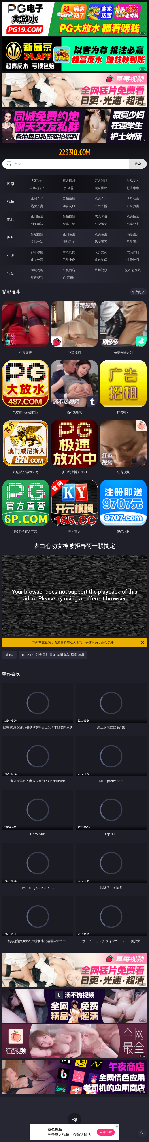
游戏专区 (133, 180)
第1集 (9, 655)
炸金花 (69, 188)
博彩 (10, 183)
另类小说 (69, 259)
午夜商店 (69, 270)
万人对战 (101, 180)
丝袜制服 (69, 206)
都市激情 (37, 252)
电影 (10, 219)
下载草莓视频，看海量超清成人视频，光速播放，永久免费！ (88, 642)
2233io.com (74, 152)
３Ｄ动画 (133, 198)
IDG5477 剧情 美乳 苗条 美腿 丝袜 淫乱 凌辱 (53, 655)
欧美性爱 (133, 216)
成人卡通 (101, 216)
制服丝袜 (37, 224)
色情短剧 (69, 277)
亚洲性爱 (37, 216)
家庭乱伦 (69, 252)
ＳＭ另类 (133, 206)
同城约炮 (37, 270)
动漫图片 (133, 234)
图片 (10, 237)
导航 (10, 273)
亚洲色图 (69, 234)
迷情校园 (37, 259)
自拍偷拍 (69, 198)
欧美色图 (101, 234)
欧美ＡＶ (101, 198)
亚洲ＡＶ (37, 198)
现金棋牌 (101, 188)
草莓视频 (101, 270)
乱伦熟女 (101, 224)
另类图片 (133, 242)
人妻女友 (101, 252)
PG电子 (37, 180)
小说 (10, 255)
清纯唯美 (69, 242)
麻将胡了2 (37, 188)
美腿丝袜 (37, 242)
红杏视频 (37, 277)
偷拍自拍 (69, 216)
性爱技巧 (133, 259)
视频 (10, 201)
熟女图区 (101, 242)
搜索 (138, 164)
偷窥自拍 (37, 234)
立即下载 (106, 1132)
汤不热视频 (133, 270)
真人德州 (69, 180)
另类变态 (133, 224)
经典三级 (69, 224)
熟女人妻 (37, 206)
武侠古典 (133, 252)
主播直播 (101, 206)
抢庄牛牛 (133, 188)
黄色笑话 (101, 259)
